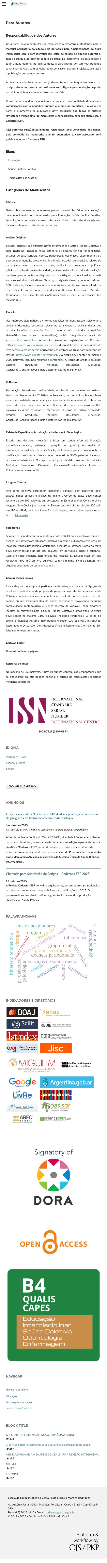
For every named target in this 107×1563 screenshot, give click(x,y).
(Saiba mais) (21, 515)
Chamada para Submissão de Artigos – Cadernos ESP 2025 (48, 874)
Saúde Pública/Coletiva (19, 1408)
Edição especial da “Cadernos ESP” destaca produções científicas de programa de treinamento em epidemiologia (52, 816)
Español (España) (16, 762)
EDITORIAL (13, 1474)
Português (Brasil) (16, 756)
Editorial (11, 1464)
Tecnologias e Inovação (19, 1402)
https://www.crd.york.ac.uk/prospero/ (30, 345)
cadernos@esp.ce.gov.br (60, 1512)
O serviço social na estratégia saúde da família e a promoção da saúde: (48, 1444)
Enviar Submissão (22, 786)
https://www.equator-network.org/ (37, 354)
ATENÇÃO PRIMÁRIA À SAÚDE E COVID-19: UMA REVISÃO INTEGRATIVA (52, 1454)
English (10, 768)
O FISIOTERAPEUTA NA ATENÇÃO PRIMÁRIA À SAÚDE (40, 1434)
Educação (11, 1396)
